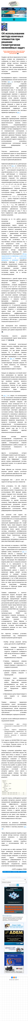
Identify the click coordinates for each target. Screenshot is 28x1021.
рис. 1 (10, 81)
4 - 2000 (3, 22)
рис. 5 (5, 395)
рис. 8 (12, 358)
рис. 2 (14, 166)
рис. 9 (24, 551)
